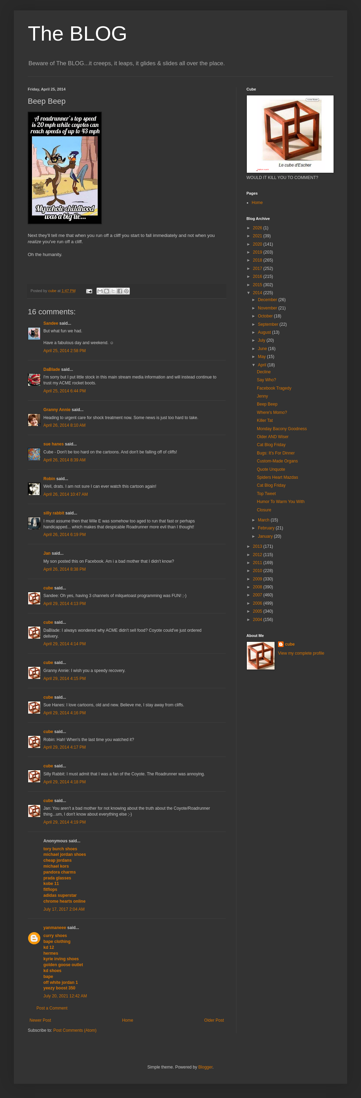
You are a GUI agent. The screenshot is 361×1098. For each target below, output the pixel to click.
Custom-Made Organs (277, 461)
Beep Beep (267, 404)
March (264, 520)
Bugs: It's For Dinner (276, 453)
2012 (258, 554)
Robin (49, 478)
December (268, 299)
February (267, 528)
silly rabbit (53, 513)
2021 (258, 235)
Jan (47, 553)
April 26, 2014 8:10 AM (64, 425)
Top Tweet (266, 493)
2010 (258, 570)
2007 (258, 595)
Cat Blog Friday (271, 444)
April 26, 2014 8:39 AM (64, 460)
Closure (264, 510)
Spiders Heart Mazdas (277, 477)
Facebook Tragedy (274, 388)
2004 (258, 619)
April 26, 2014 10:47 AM (65, 494)
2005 (258, 611)
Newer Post (40, 1020)
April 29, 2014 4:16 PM (64, 712)
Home (127, 1020)
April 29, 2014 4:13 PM (64, 603)
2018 (258, 260)
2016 (258, 276)
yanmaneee (54, 927)
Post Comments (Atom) (74, 1030)
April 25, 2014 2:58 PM (64, 350)
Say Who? (266, 379)
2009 (258, 579)
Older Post (214, 1020)
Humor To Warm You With (280, 501)
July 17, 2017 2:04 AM (64, 909)
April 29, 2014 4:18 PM (64, 782)
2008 (258, 587)
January (266, 536)
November (268, 308)
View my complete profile (301, 653)
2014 (258, 292)
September (268, 324)
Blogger (205, 1067)
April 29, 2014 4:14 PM (64, 643)
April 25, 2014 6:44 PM (64, 391)
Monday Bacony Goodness (282, 428)
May (262, 356)
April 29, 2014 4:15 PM (64, 678)
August (265, 332)
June (263, 348)
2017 (258, 268)
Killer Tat (265, 420)
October (266, 316)
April (262, 365)
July (262, 340)
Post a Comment (51, 1008)
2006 (258, 603)
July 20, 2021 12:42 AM (65, 996)
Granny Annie (56, 409)
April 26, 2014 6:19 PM (64, 534)
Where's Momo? (272, 412)
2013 (258, 546)
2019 (258, 252)
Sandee (50, 323)
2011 (258, 562)
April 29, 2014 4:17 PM (64, 747)
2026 (258, 227)
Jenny (262, 396)
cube (48, 588)
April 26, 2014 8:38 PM (64, 569)
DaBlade (51, 369)
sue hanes (53, 444)
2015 (258, 284)
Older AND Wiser (272, 436)
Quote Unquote (271, 469)
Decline (264, 371)
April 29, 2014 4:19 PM (64, 822)
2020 (258, 244)
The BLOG (77, 33)
